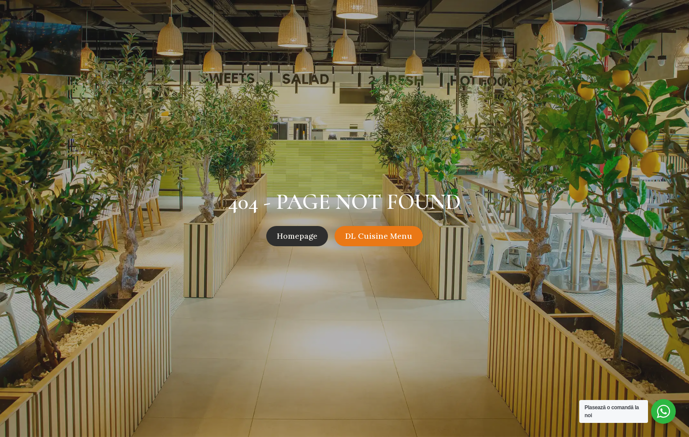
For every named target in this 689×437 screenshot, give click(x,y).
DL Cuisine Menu (378, 236)
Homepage (297, 236)
